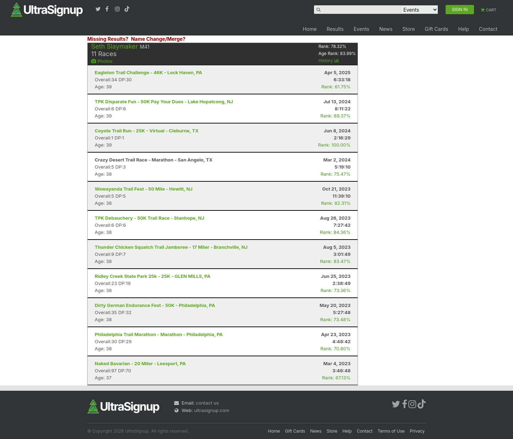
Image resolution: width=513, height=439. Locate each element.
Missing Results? (107, 39)
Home (309, 29)
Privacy (417, 431)
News (385, 29)
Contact (488, 29)
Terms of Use (391, 431)
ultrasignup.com (211, 410)
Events (361, 29)
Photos (101, 61)
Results (335, 29)
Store (408, 29)
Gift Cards (436, 29)
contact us (207, 403)
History (329, 60)
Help (463, 29)
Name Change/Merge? (158, 39)
